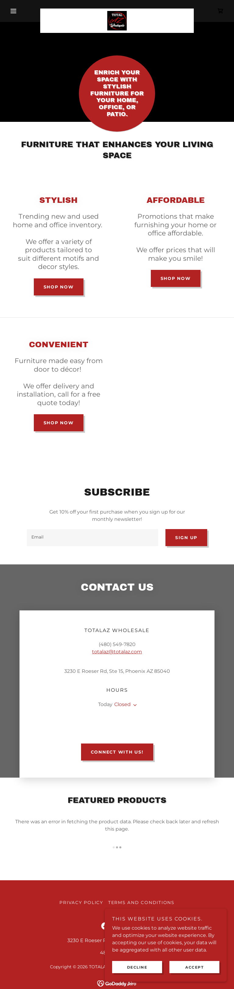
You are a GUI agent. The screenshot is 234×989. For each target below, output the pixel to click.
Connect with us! (117, 715)
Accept (194, 967)
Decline (137, 967)
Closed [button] (122, 682)
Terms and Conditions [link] (141, 866)
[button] (23, 11)
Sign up (186, 537)
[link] (117, 11)
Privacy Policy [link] (81, 866)
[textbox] (92, 537)
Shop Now (59, 287)
